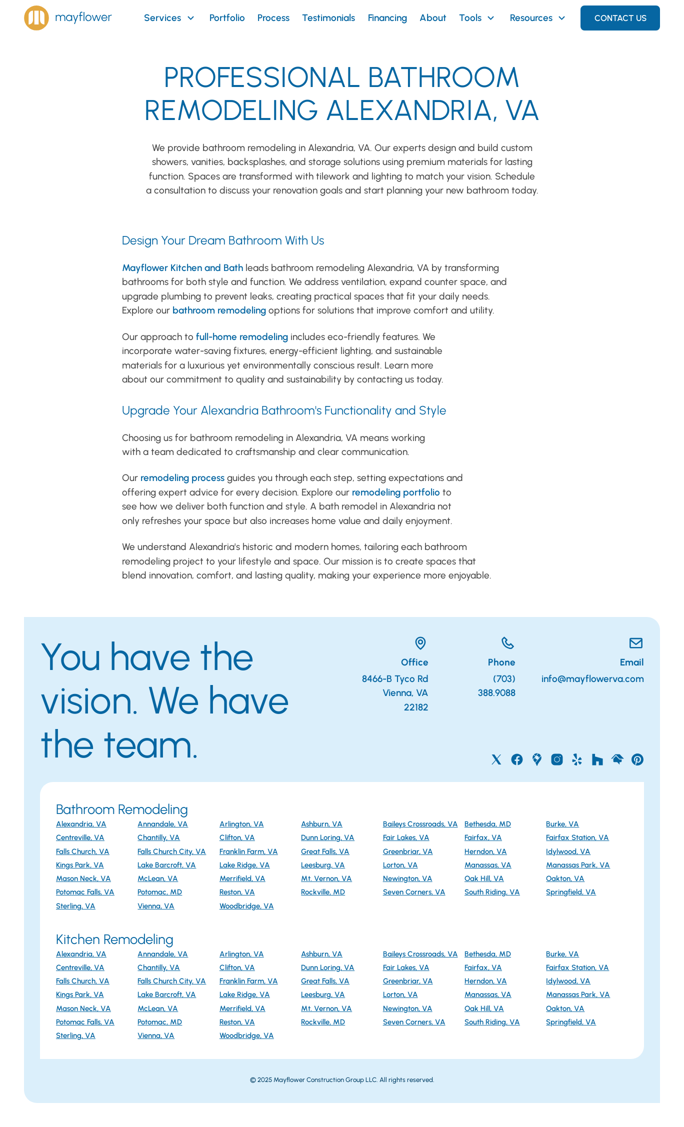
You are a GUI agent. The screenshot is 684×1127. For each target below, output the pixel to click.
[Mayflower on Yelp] (577, 759)
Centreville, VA (80, 837)
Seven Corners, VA (414, 892)
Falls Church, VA (83, 851)
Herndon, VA (485, 851)
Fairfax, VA (483, 837)
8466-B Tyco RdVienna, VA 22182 (395, 693)
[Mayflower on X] (496, 759)
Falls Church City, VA (172, 851)
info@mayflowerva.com (593, 678)
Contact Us (620, 18)
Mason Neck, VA (83, 878)
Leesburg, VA (323, 865)
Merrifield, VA (243, 878)
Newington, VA (407, 878)
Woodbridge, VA (247, 906)
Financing (387, 18)
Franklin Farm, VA (249, 851)
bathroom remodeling (219, 310)
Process (274, 18)
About (433, 18)
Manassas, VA (488, 865)
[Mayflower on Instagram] (557, 759)
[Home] (68, 18)
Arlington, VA (242, 824)
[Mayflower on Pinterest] (637, 759)
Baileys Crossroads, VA (420, 824)
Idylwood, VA (568, 851)
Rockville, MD (323, 892)
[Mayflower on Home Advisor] (617, 759)
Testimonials (328, 18)
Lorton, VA (400, 865)
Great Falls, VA (325, 851)
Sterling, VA (76, 906)
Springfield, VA (571, 892)
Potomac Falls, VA (85, 892)
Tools (478, 18)
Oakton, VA (565, 878)
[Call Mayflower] (485, 645)
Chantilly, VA (159, 837)
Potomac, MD (160, 892)
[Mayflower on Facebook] (517, 759)
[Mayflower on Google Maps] (537, 759)
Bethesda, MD (487, 824)
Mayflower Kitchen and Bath (182, 268)
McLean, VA (158, 878)
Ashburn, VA (321, 824)
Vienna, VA (156, 906)
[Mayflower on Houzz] (597, 759)
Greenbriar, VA (408, 851)
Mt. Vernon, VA (326, 878)
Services (170, 18)
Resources (539, 18)
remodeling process (182, 478)
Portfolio (227, 18)
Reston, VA (237, 892)
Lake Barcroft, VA (167, 865)
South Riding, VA (492, 892)
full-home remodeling (242, 336)
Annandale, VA (163, 824)
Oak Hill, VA (484, 878)
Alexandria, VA (81, 824)
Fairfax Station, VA (577, 837)
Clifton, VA (237, 837)
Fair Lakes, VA (406, 837)
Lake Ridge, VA (245, 865)
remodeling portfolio (396, 492)
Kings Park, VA (80, 865)
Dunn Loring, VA (327, 837)
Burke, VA (562, 824)
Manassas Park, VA (578, 865)
